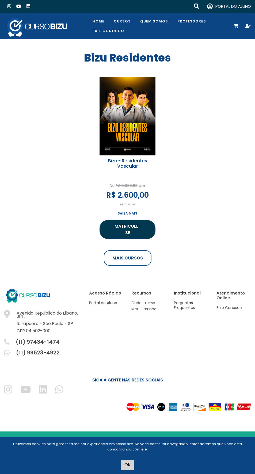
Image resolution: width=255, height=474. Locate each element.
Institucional (187, 293)
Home (98, 21)
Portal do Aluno (103, 302)
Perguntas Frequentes (184, 305)
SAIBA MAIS (127, 213)
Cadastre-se (143, 302)
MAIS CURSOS (127, 258)
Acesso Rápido (105, 293)
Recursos (141, 293)
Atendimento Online (230, 295)
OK (127, 465)
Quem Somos (154, 21)
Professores (191, 21)
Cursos (122, 21)
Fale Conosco (108, 30)
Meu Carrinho (144, 309)
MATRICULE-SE (128, 229)
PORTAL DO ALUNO (229, 6)
